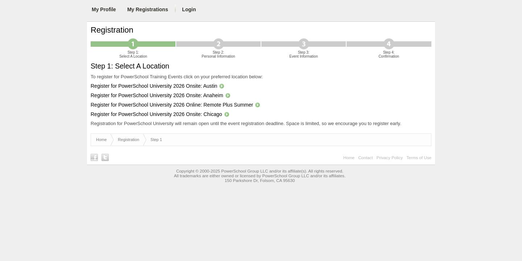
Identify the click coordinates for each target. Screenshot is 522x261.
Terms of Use (418, 157)
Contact (365, 157)
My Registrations (147, 9)
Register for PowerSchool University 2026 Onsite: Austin (154, 86)
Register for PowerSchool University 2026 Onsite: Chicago (156, 114)
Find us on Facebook (94, 157)
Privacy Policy (389, 157)
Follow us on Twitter (105, 157)
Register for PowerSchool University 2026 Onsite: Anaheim (157, 95)
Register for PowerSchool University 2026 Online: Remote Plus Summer (172, 105)
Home (101, 139)
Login (189, 9)
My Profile (104, 9)
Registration (128, 139)
